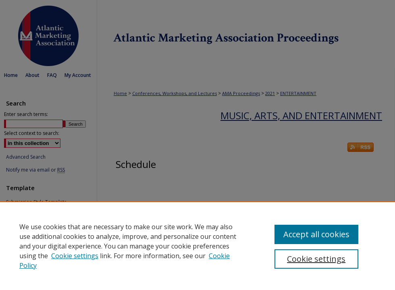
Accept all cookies (316, 234)
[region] (197, 245)
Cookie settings (74, 255)
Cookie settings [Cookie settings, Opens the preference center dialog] (316, 258)
